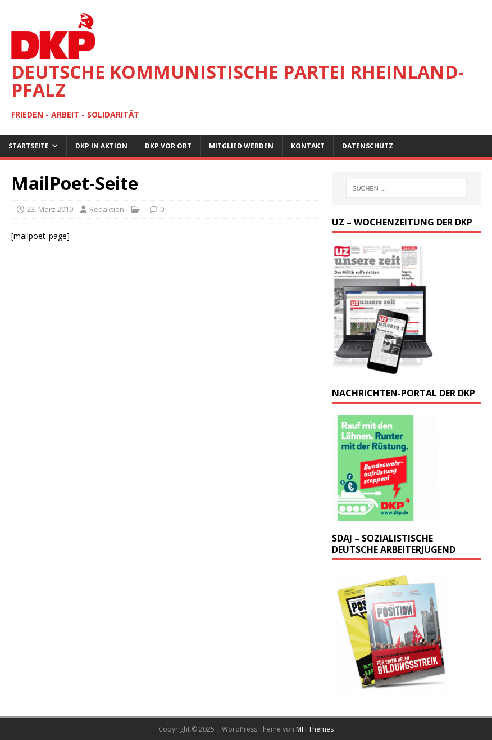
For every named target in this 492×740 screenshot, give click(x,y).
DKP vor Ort (168, 146)
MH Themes (315, 729)
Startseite (28, 146)
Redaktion (106, 209)
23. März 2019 (50, 209)
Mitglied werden (241, 146)
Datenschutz (367, 146)
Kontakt (308, 146)
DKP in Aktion (101, 146)
